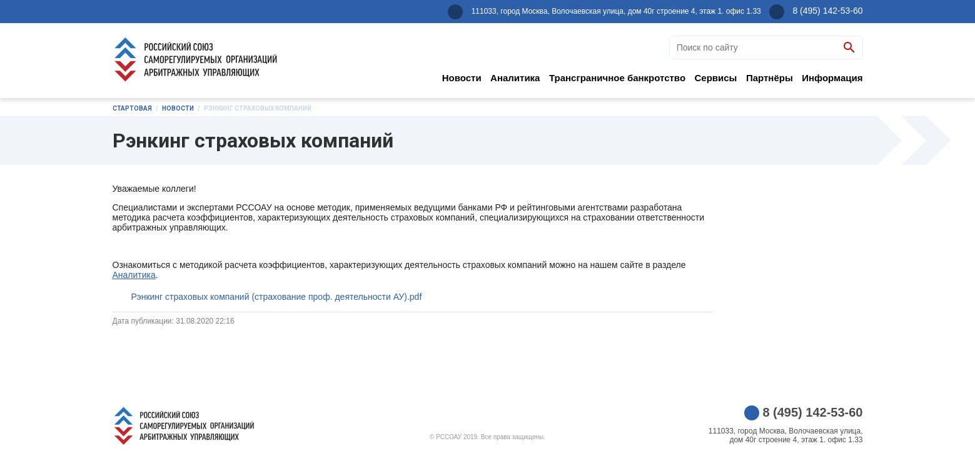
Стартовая (132, 108)
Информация (832, 77)
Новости (462, 77)
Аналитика (515, 77)
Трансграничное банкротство (617, 77)
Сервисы (716, 77)
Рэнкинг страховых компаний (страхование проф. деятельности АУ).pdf (276, 297)
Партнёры (769, 77)
